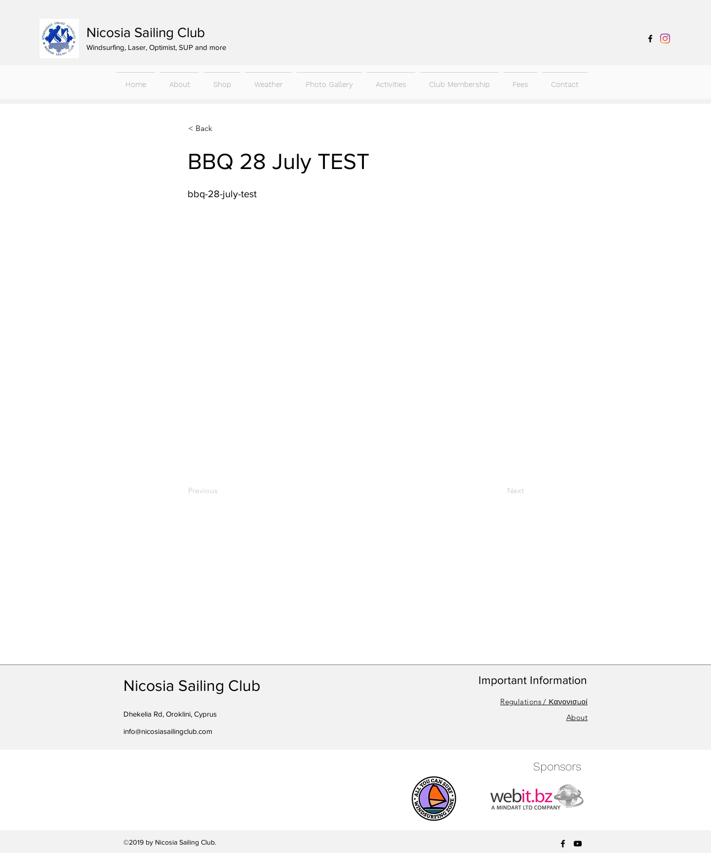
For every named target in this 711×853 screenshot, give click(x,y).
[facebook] (650, 38)
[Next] (499, 491)
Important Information (532, 680)
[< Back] (220, 128)
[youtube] (578, 844)
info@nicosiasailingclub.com (167, 731)
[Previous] (220, 491)
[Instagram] (665, 38)
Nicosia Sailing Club (145, 32)
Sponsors (557, 766)
